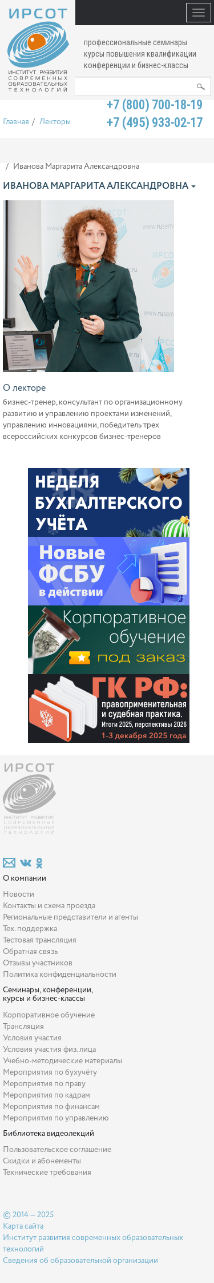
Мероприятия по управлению (56, 1118)
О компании (24, 878)
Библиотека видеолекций (48, 1133)
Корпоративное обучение (49, 1015)
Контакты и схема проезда (49, 906)
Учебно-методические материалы (62, 1061)
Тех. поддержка (30, 928)
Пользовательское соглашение (57, 1149)
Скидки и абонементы (42, 1161)
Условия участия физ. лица (49, 1049)
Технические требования (47, 1172)
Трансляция (23, 1026)
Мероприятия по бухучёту (50, 1072)
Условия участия (32, 1038)
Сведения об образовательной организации (80, 1260)
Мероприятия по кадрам (46, 1095)
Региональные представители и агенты (70, 917)
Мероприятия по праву (44, 1084)
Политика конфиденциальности (59, 974)
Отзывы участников (37, 963)
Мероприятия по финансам (51, 1106)
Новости (18, 894)
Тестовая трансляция (39, 940)
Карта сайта (23, 1226)
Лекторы (55, 122)
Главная (16, 122)
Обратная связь (30, 951)
